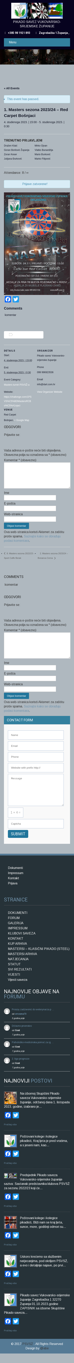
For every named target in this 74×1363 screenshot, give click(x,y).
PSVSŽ (28, 1353)
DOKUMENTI (17, 922)
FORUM (14, 927)
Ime (6, 497)
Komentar (20, 460)
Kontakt (13, 887)
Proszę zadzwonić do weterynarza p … (33, 1019)
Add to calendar (24, 334)
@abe (44, 1357)
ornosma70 (20, 1023)
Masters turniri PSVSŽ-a (16, 384)
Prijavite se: (12, 434)
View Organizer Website (49, 392)
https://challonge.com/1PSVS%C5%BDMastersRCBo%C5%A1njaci (17, 401)
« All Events (12, 88)
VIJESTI (14, 984)
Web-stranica (13, 519)
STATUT (14, 973)
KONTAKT (15, 948)
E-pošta (9, 508)
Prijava (12, 892)
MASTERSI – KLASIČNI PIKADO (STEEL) (38, 958)
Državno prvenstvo (22, 1035)
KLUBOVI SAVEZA (22, 943)
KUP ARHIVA (17, 953)
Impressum (15, 882)
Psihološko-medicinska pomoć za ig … (33, 1051)
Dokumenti (15, 877)
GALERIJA (15, 932)
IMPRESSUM (17, 937)
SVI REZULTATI (20, 979)
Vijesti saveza (17, 989)
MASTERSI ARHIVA (22, 963)
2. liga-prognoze (20, 1068)
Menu (12, 42)
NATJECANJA (18, 968)
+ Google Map (21, 420)
